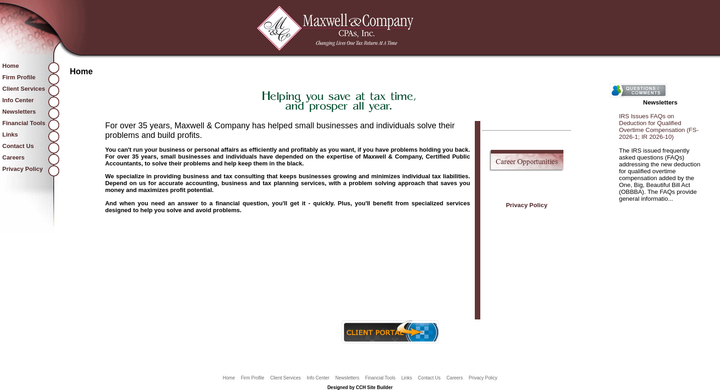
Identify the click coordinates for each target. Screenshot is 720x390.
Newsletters (19, 111)
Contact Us (18, 146)
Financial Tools (23, 123)
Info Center (18, 100)
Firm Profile (18, 77)
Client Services (23, 88)
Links (10, 134)
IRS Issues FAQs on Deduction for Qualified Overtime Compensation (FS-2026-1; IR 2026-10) (658, 126)
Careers (13, 157)
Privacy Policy (22, 168)
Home (10, 65)
